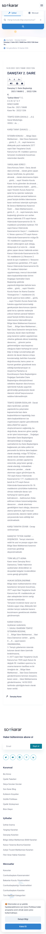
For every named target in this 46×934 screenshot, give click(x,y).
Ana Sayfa (8, 40)
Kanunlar (7, 870)
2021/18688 (20, 68)
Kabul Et (23, 926)
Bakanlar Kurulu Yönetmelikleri (16, 880)
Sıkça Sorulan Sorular (12, 784)
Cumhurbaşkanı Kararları (14, 890)
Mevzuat (33, 13)
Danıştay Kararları (20, 40)
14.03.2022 (10, 68)
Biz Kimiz (7, 774)
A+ (19, 79)
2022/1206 (30, 68)
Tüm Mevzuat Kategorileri (14, 895)
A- (10, 79)
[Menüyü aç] (41, 5)
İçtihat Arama (9, 825)
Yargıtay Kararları (10, 830)
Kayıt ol (36, 746)
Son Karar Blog (9, 789)
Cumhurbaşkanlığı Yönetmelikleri (17, 885)
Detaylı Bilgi (23, 919)
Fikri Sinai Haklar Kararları (14, 855)
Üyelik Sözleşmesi (11, 804)
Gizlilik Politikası (10, 799)
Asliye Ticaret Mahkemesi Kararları (18, 850)
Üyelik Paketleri (9, 779)
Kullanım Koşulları (11, 794)
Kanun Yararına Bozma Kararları (17, 845)
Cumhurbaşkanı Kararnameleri (16, 875)
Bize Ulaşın (8, 809)
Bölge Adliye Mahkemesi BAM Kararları (20, 840)
